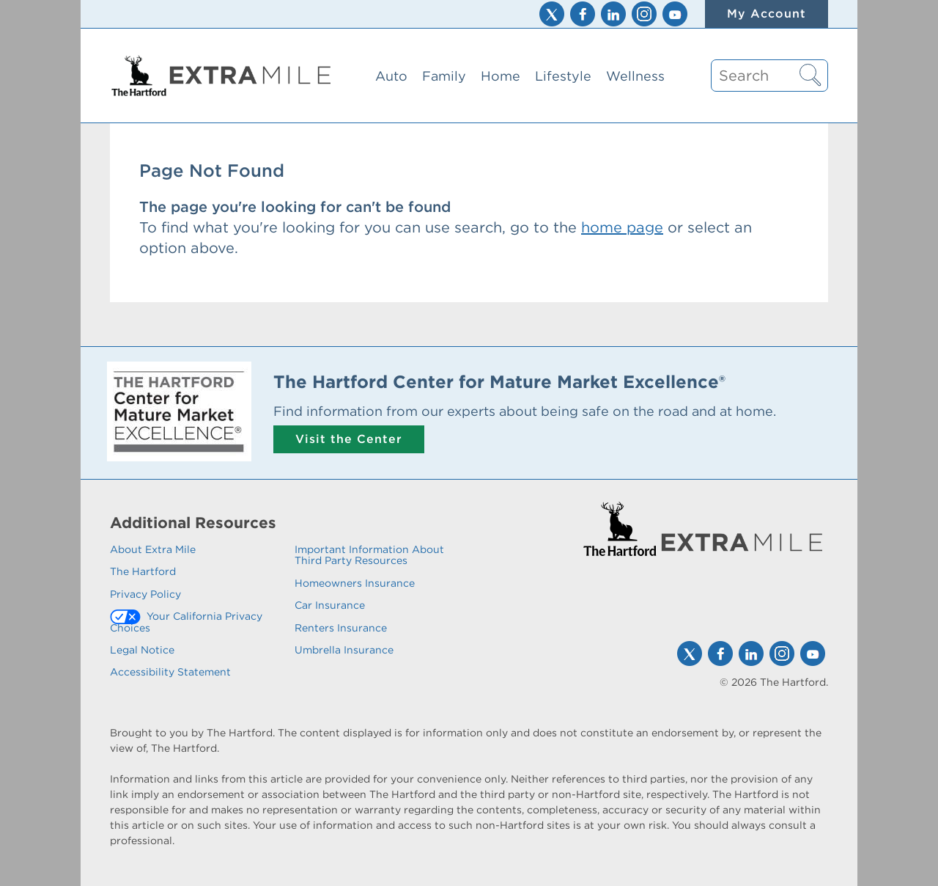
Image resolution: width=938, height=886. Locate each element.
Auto (391, 76)
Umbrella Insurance (344, 650)
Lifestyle (563, 76)
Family (444, 76)
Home (500, 76)
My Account (766, 14)
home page (622, 227)
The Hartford (143, 571)
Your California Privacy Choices (186, 621)
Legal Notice (142, 650)
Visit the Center (348, 439)
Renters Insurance (341, 628)
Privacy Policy (145, 594)
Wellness (635, 76)
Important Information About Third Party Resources (369, 554)
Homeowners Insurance (355, 583)
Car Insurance (330, 605)
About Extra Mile (153, 549)
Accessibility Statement (170, 672)
